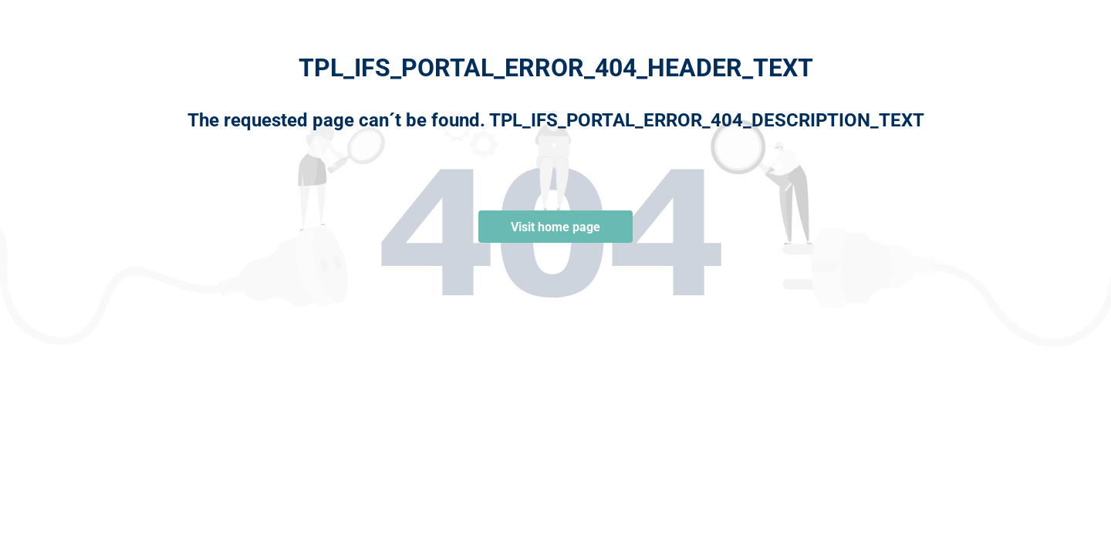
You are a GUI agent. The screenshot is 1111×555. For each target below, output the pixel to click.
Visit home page (555, 227)
